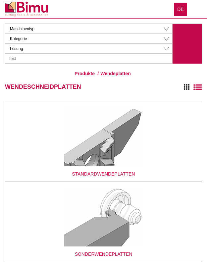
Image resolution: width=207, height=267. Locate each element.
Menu (197, 9)
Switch (193, 87)
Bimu (26, 9)
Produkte (85, 73)
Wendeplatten (115, 73)
